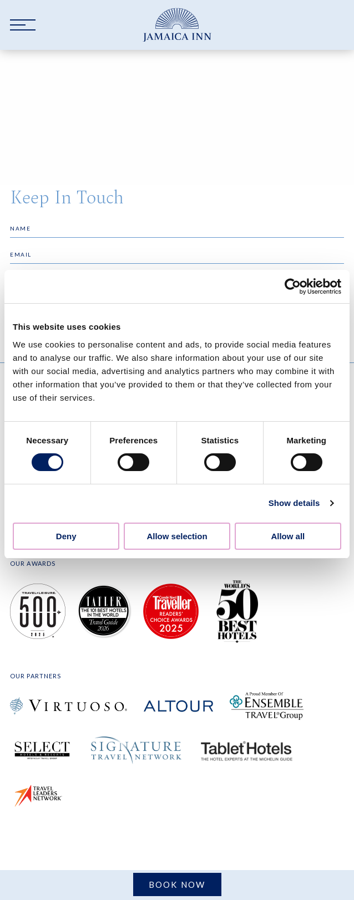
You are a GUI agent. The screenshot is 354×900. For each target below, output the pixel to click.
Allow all (288, 536)
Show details (294, 503)
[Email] (177, 255)
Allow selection (176, 536)
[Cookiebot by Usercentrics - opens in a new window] (292, 286)
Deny (66, 536)
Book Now (177, 884)
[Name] (177, 228)
